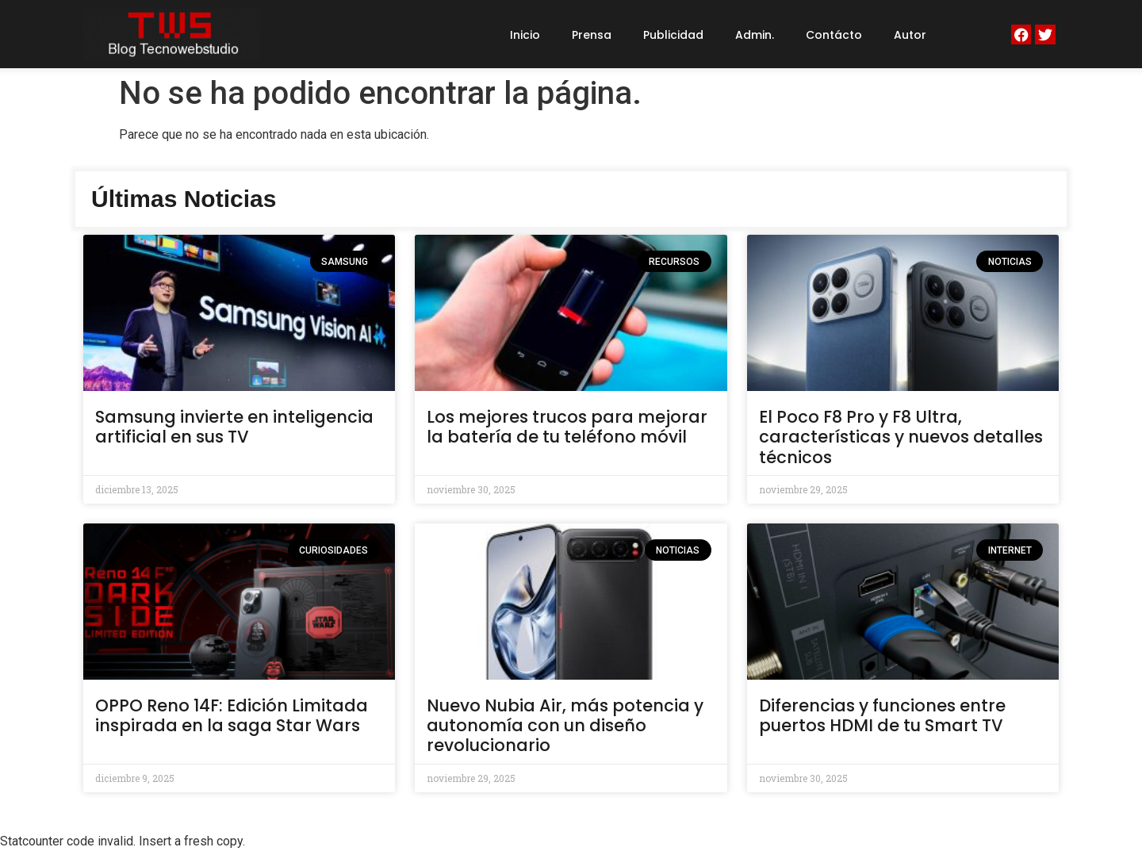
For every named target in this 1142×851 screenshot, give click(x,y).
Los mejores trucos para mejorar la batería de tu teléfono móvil (567, 426)
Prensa (591, 35)
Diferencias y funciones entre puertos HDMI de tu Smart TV (882, 715)
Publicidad (673, 35)
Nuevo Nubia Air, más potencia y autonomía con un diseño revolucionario (565, 725)
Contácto (834, 35)
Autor (910, 35)
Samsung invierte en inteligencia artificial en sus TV (234, 426)
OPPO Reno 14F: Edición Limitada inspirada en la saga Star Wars (231, 715)
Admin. (754, 35)
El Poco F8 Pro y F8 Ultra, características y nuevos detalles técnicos (901, 436)
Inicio (525, 35)
